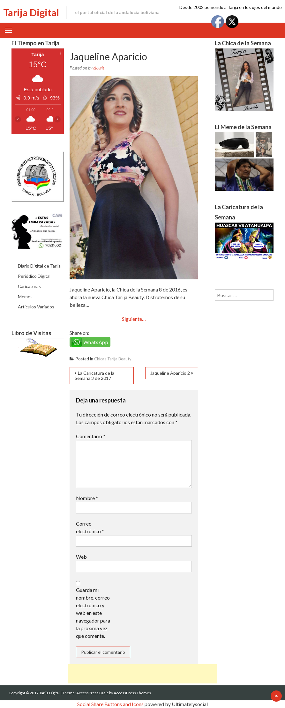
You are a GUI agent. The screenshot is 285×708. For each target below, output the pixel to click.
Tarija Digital (31, 12)
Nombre (87, 498)
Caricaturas (29, 286)
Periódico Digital (34, 276)
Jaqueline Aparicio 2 (170, 373)
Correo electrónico (90, 527)
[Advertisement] (142, 673)
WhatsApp (96, 342)
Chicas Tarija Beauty (112, 358)
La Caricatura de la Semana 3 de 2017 (94, 375)
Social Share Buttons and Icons (110, 704)
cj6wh (98, 67)
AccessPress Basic (92, 692)
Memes (25, 296)
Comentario (90, 436)
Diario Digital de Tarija (39, 266)
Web (81, 557)
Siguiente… (134, 319)
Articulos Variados (36, 306)
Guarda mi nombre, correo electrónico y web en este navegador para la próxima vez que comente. (93, 613)
